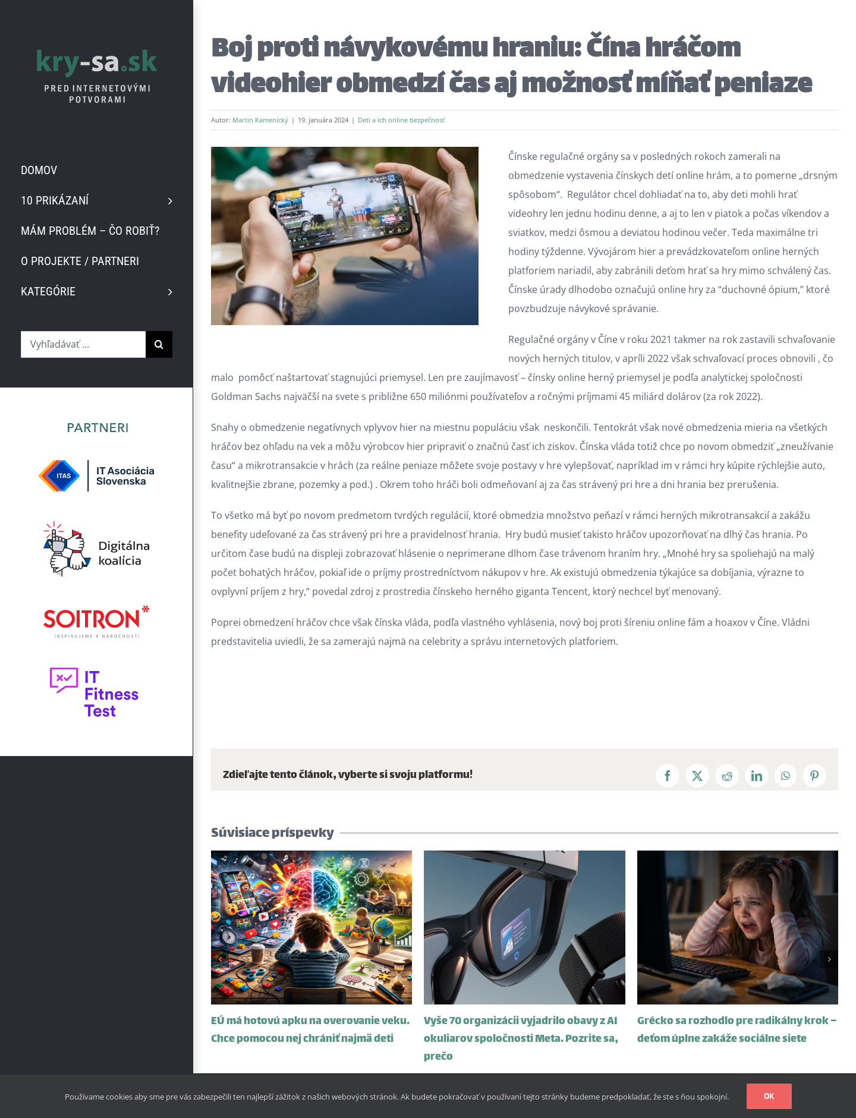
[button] (220, 959)
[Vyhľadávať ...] (83, 344)
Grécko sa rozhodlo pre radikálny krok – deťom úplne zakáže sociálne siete (737, 1030)
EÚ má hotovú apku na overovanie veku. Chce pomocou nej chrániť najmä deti (310, 1030)
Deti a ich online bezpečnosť (401, 119)
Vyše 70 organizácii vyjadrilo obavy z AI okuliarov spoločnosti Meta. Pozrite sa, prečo (521, 1039)
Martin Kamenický (260, 119)
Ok (769, 1096)
